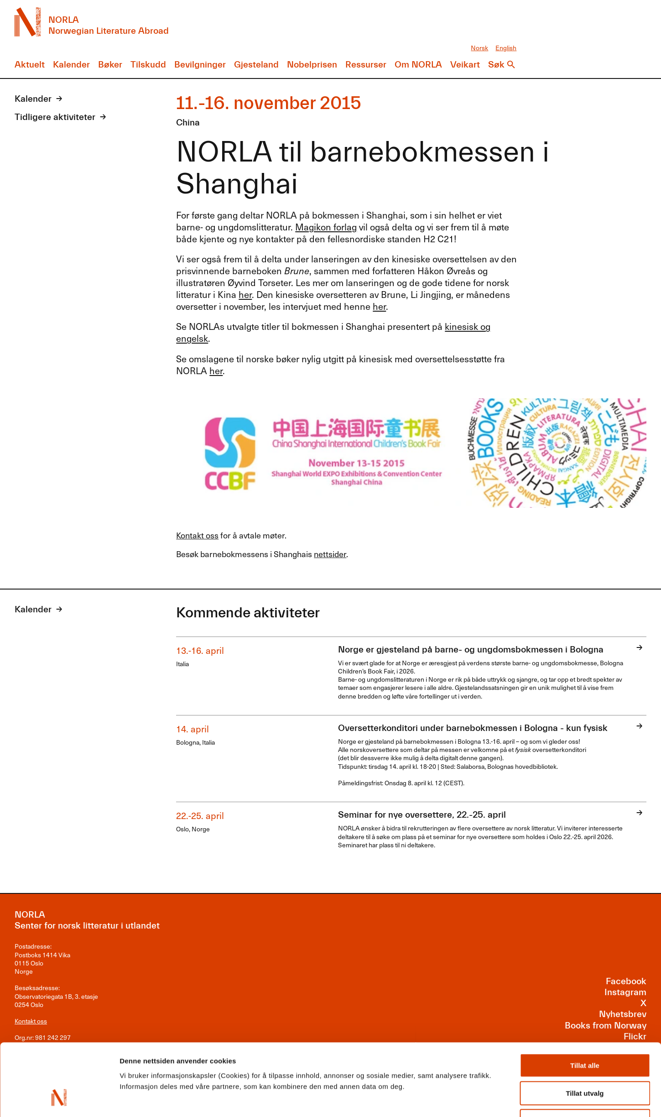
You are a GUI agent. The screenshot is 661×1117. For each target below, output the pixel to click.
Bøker (110, 64)
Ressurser (365, 64)
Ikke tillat (584, 1058)
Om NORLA (418, 64)
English (505, 47)
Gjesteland (256, 64)
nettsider (330, 554)
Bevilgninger (200, 64)
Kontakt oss (197, 535)
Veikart (465, 64)
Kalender (71, 64)
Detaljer (486, 1099)
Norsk (479, 47)
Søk (496, 64)
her (245, 294)
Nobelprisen (312, 64)
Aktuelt (30, 64)
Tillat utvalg (585, 1030)
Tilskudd (148, 64)
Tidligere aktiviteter (55, 117)
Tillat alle (584, 1002)
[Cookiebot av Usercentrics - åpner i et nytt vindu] (59, 1099)
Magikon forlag (326, 227)
